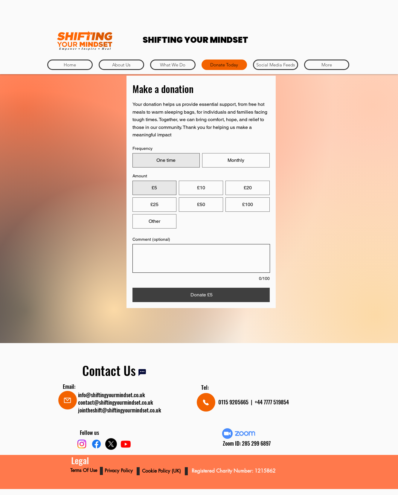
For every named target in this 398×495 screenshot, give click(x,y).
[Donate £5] (201, 295)
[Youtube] (126, 444)
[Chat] (142, 372)
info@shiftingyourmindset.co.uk (111, 395)
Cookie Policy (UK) (162, 471)
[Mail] (67, 400)
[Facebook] (96, 444)
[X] (111, 444)
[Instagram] (82, 444)
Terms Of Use (84, 470)
